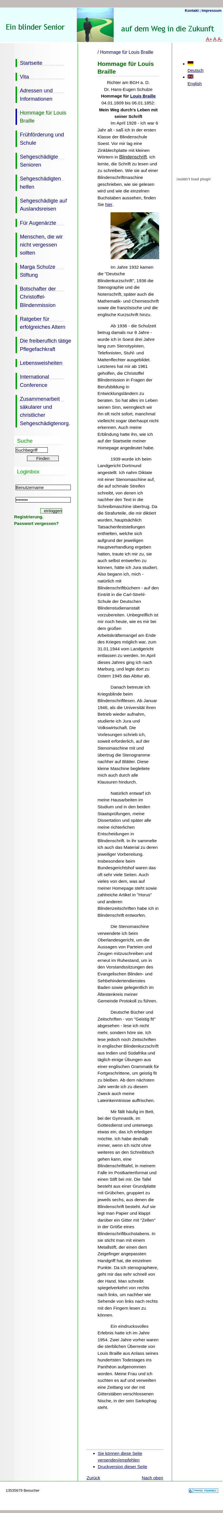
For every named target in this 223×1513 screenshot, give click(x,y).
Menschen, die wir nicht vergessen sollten (39, 244)
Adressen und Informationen (34, 94)
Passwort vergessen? (36, 523)
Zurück (93, 1477)
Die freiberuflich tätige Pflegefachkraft (43, 344)
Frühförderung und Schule (40, 138)
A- (220, 39)
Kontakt (192, 10)
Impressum (212, 10)
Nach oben (152, 1477)
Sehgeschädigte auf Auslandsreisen (41, 204)
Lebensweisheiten (39, 362)
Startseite (29, 62)
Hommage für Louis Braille (41, 116)
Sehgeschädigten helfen (38, 182)
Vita (22, 76)
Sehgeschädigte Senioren (37, 160)
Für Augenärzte (36, 222)
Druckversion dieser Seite (122, 1466)
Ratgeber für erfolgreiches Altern (40, 322)
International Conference (32, 380)
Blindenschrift (133, 156)
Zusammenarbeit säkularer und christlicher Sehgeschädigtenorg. (43, 410)
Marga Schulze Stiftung (35, 270)
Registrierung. (28, 516)
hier (109, 204)
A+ (209, 39)
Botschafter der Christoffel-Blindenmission (36, 296)
